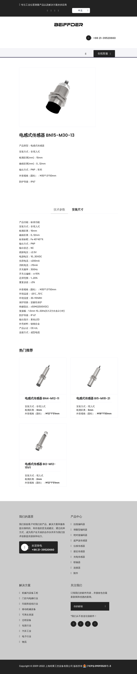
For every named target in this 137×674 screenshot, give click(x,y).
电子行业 (26, 636)
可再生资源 (27, 614)
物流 (24, 642)
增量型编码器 (80, 529)
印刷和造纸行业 (30, 603)
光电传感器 (79, 556)
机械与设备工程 (30, 593)
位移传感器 (79, 546)
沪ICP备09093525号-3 (98, 666)
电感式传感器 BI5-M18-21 (93, 398)
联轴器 (77, 562)
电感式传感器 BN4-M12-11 (42, 398)
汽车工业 (26, 631)
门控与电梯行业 (30, 598)
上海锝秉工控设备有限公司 (59, 666)
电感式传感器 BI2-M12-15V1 (40, 465)
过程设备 (26, 620)
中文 (81, 10)
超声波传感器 (80, 540)
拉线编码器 (79, 524)
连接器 (77, 567)
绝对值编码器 (80, 535)
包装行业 (26, 625)
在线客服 (104, 53)
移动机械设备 (29, 609)
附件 (76, 573)
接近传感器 (79, 551)
